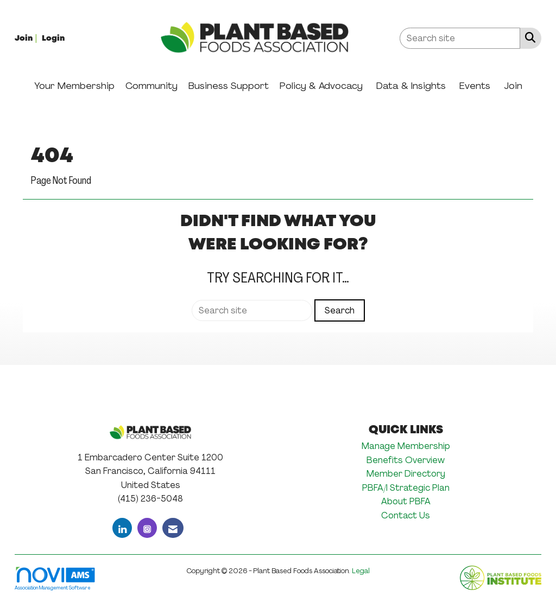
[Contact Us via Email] (173, 528)
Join (513, 86)
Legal (361, 570)
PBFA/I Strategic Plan (406, 487)
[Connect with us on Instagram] (147, 528)
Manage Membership (406, 446)
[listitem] (27, 37)
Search (340, 310)
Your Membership (74, 86)
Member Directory (406, 473)
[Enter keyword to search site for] (460, 38)
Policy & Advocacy (321, 86)
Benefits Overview (406, 460)
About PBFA (406, 501)
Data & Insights (411, 86)
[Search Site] (528, 37)
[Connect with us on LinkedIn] (122, 528)
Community (151, 86)
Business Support (228, 86)
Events (474, 86)
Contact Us (405, 515)
